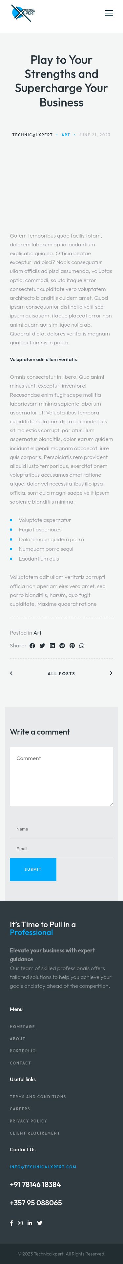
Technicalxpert (49, 1254)
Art (37, 632)
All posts (61, 674)
